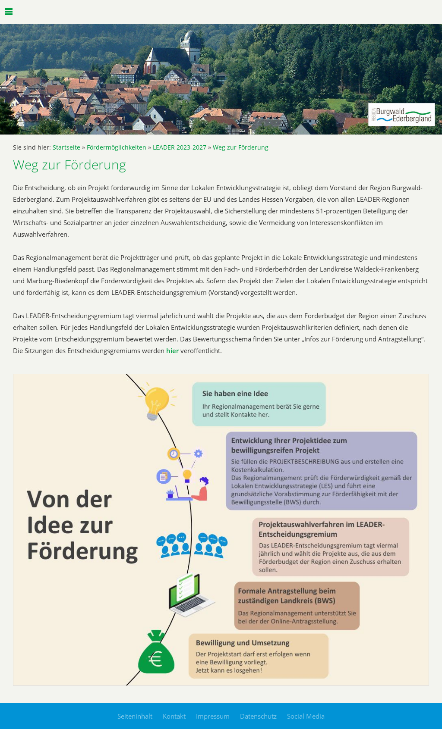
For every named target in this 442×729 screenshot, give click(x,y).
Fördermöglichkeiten (116, 147)
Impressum (213, 716)
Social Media (306, 716)
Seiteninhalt (134, 716)
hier (172, 350)
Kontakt (174, 716)
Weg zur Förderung (240, 147)
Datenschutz (258, 716)
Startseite (66, 147)
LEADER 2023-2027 (179, 147)
